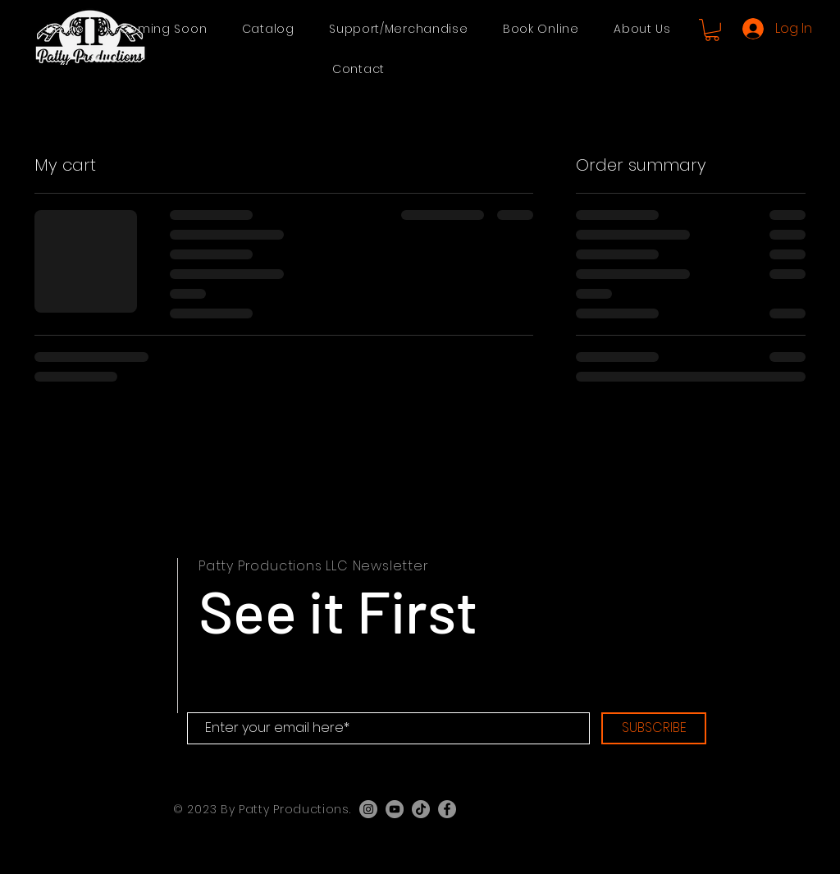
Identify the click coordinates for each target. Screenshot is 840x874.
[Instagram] (368, 809)
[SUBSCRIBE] (653, 728)
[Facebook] (447, 809)
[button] (268, 29)
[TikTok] (421, 809)
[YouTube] (395, 809)
